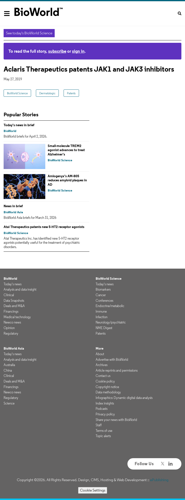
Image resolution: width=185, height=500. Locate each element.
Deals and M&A (14, 306)
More (99, 348)
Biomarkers (103, 289)
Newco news (12, 322)
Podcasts (101, 408)
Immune (101, 311)
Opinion (9, 328)
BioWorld (10, 131)
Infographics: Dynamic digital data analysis (124, 398)
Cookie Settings (92, 490)
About (100, 354)
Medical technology (17, 317)
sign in (78, 51)
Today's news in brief (19, 125)
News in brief (13, 206)
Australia (9, 365)
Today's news (12, 284)
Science (9, 403)
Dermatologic (47, 93)
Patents (71, 93)
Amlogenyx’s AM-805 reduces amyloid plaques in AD (67, 180)
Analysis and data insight (20, 289)
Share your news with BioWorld (116, 420)
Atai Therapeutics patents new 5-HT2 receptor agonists (44, 227)
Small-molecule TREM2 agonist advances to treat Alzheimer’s (66, 150)
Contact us (103, 376)
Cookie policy (105, 381)
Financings (11, 311)
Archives (101, 365)
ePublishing (159, 480)
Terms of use (104, 430)
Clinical (9, 295)
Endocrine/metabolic (110, 306)
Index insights (105, 403)
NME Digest (104, 328)
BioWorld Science (17, 93)
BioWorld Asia (13, 212)
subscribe (57, 51)
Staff (99, 425)
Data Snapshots (14, 300)
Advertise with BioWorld (112, 359)
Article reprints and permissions (117, 370)
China (8, 370)
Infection (101, 317)
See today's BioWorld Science (29, 33)
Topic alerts (103, 436)
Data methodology (108, 392)
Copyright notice (107, 387)
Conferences (104, 300)
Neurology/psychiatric (111, 322)
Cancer (101, 295)
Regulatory (11, 333)
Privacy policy (105, 414)
